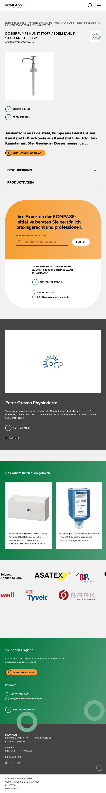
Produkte (19, 23)
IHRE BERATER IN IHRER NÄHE (31, 236)
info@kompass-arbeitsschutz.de (53, 297)
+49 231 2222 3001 (46, 292)
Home (8, 23)
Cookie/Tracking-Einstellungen (22, 782)
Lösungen (11, 735)
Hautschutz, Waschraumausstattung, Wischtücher (55, 23)
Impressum (10, 785)
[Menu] (99, 5)
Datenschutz (12, 789)
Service (9, 747)
